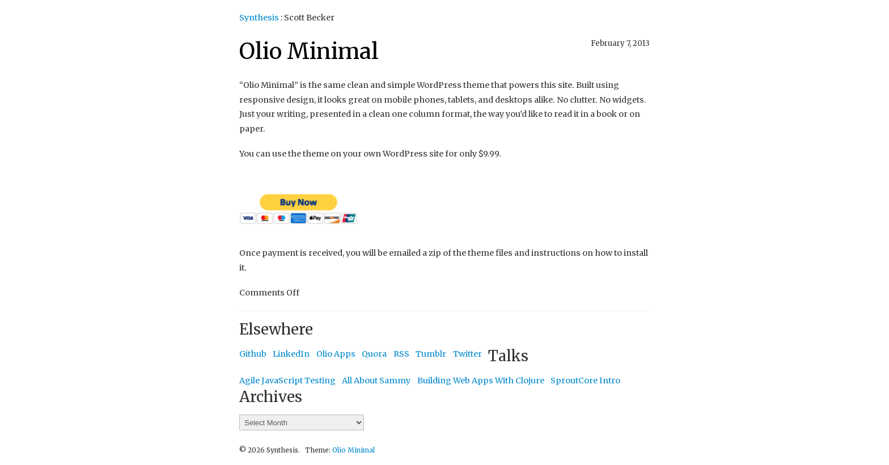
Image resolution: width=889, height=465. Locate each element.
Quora (374, 354)
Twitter (467, 354)
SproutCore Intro (585, 380)
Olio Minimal (309, 51)
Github (252, 354)
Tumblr (431, 354)
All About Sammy (376, 380)
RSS (401, 354)
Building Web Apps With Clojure (480, 380)
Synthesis (259, 17)
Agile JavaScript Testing (287, 380)
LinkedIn (291, 354)
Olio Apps (335, 354)
